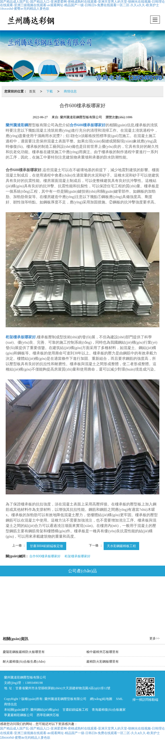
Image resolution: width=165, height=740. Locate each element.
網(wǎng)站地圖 (101, 699)
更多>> (154, 638)
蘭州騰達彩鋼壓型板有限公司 (65, 699)
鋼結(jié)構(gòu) (35, 590)
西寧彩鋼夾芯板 (48, 715)
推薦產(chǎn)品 (95, 620)
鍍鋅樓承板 (115, 605)
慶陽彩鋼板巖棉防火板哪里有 (24, 652)
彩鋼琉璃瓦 (84, 605)
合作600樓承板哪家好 (45, 556)
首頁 (32, 91)
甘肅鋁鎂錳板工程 (75, 710)
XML (119, 699)
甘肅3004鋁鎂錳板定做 (46, 546)
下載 (49, 91)
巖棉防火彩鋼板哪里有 (102, 661)
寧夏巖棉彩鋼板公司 (18, 715)
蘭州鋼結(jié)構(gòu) (44, 710)
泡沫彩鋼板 (54, 605)
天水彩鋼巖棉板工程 (121, 546)
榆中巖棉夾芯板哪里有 (102, 652)
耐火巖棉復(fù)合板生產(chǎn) (24, 661)
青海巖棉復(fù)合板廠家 (109, 710)
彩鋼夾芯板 (130, 590)
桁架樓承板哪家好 (77, 556)
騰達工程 (63, 620)
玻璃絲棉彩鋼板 (20, 605)
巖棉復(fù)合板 (97, 590)
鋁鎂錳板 (66, 590)
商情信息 (70, 91)
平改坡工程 (145, 605)
